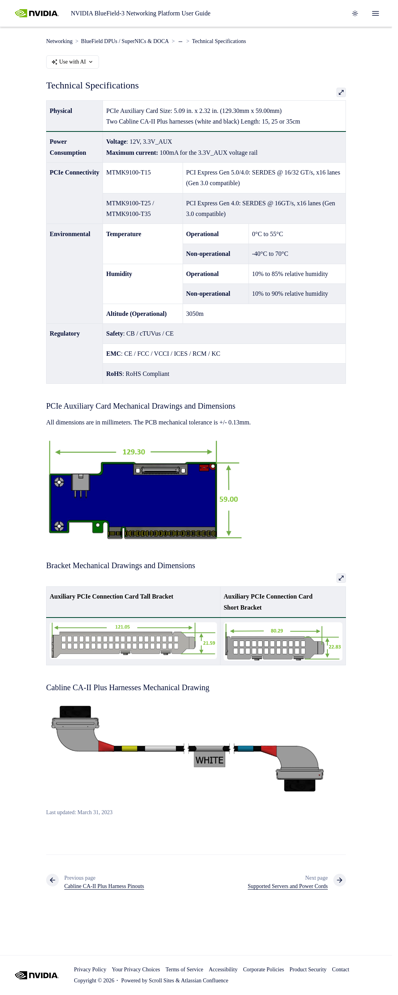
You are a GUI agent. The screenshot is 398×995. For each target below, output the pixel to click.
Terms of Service (184, 969)
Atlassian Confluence (204, 981)
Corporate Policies (263, 969)
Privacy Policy (90, 969)
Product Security (308, 969)
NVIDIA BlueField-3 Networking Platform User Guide (140, 13)
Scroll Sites (161, 981)
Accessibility (223, 969)
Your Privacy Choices (136, 969)
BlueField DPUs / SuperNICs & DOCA (125, 41)
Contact (340, 969)
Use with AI (72, 62)
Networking (59, 41)
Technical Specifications (219, 41)
